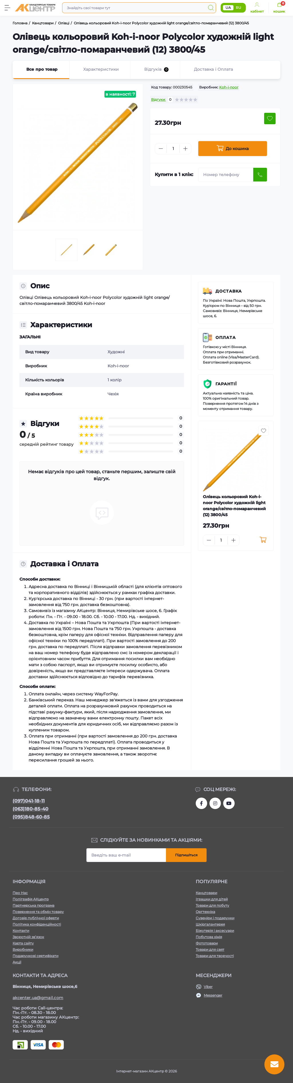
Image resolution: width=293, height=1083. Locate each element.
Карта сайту (23, 943)
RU (238, 7)
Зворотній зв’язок (28, 937)
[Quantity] (173, 149)
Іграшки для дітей (212, 899)
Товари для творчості (215, 956)
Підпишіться (186, 855)
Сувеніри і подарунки (215, 918)
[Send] (260, 175)
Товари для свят (210, 949)
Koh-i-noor (228, 87)
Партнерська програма (33, 905)
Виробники (23, 949)
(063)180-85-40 (30, 809)
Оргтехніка (205, 912)
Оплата (225, 337)
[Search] (211, 7)
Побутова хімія (209, 937)
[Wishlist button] (270, 118)
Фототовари (207, 943)
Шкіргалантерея (210, 924)
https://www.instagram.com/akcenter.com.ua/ (215, 803)
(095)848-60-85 (31, 817)
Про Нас (20, 893)
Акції (17, 962)
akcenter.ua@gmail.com (38, 997)
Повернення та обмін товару (38, 912)
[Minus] (161, 149)
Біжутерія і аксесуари (215, 930)
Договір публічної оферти (36, 918)
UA (228, 7)
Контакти (21, 930)
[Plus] (185, 149)
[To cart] (263, 540)
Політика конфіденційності (37, 924)
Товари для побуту (212, 905)
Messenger (213, 995)
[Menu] (7, 8)
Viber (208, 987)
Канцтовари (206, 893)
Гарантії (226, 383)
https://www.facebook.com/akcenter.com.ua (201, 803)
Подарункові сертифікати (35, 956)
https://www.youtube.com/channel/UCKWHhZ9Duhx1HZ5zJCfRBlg (228, 803)
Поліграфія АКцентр (31, 899)
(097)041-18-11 (29, 801)
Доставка (228, 291)
